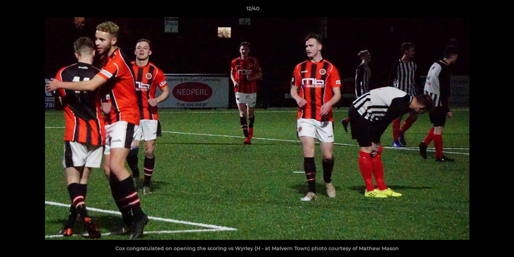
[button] (484, 10)
